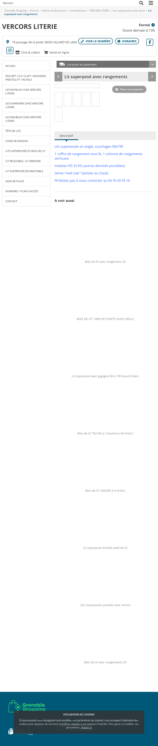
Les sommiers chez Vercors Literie (24, 105)
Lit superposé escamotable (24, 171)
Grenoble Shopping (16, 10)
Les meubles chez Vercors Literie (23, 119)
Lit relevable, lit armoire (23, 161)
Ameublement (78, 10)
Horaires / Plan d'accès (21, 191)
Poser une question (131, 89)
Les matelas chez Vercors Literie (23, 91)
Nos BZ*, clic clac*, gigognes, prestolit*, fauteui (25, 77)
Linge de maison (16, 141)
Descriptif (66, 136)
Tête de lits (13, 131)
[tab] (58, 99)
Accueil (10, 66)
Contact (11, 201)
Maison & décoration (54, 10)
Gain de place (14, 181)
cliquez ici (86, 727)
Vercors (34, 10)
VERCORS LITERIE (99, 10)
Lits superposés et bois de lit (129, 10)
